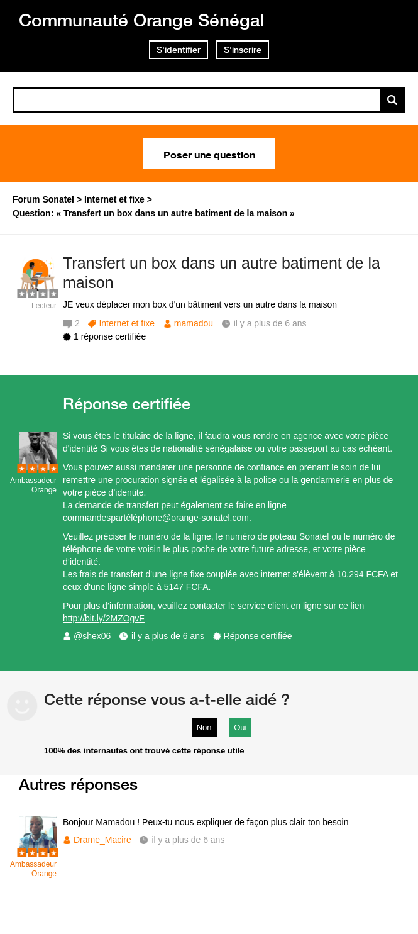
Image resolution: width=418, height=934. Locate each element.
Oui (240, 727)
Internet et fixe (127, 323)
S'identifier (179, 49)
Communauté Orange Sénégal (142, 20)
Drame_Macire (102, 840)
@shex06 (92, 636)
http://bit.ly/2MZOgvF (104, 618)
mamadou (193, 323)
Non (204, 727)
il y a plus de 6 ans (167, 636)
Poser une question (209, 153)
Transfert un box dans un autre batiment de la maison (221, 272)
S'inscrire (242, 49)
